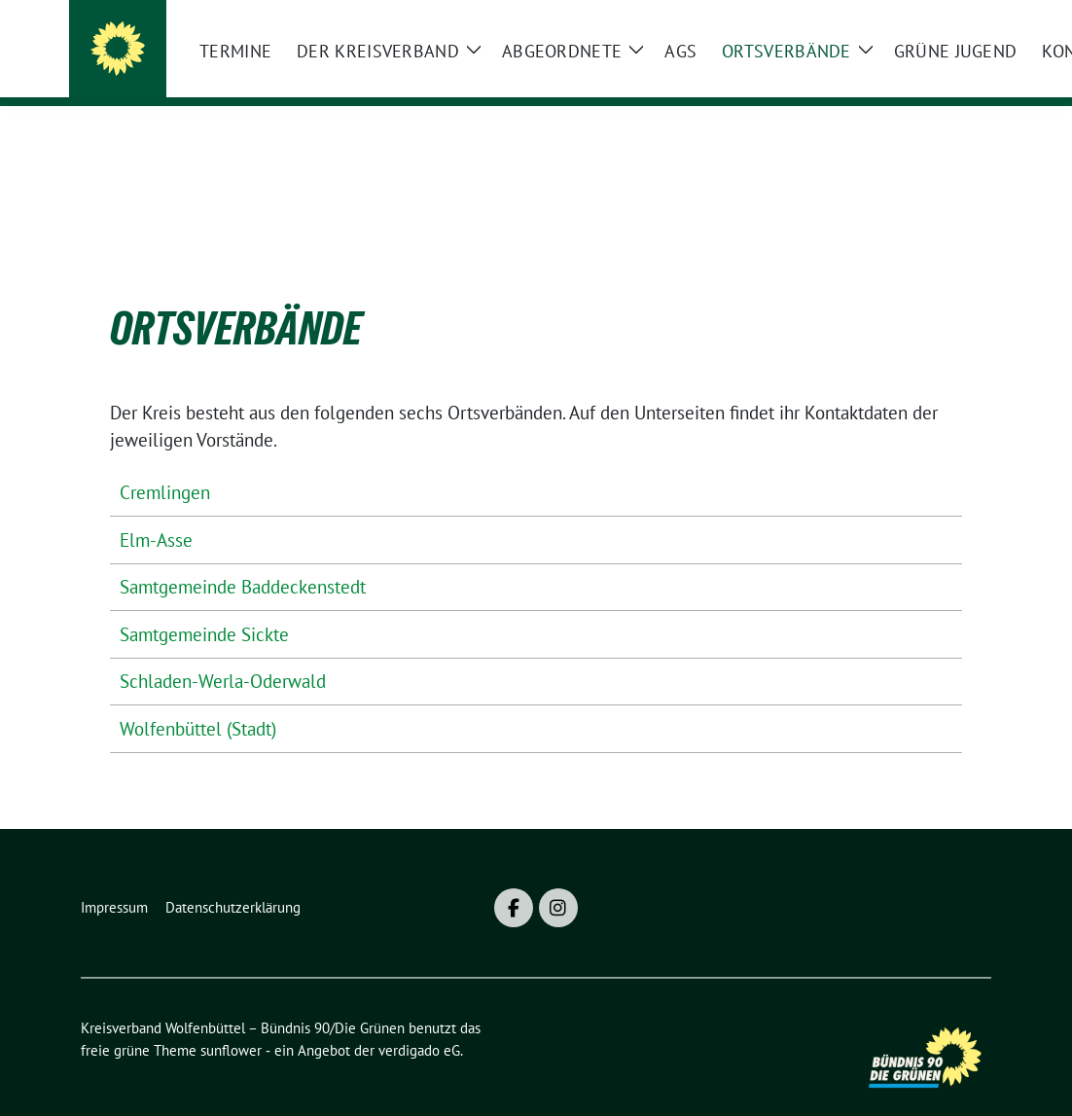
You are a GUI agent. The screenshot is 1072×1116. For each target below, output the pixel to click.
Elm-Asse (156, 510)
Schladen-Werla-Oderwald (223, 651)
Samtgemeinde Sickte (204, 604)
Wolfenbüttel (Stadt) (198, 698)
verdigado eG (419, 1020)
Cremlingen (165, 462)
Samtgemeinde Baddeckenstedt (243, 556)
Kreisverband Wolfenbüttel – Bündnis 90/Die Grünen (429, 53)
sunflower (231, 1020)
